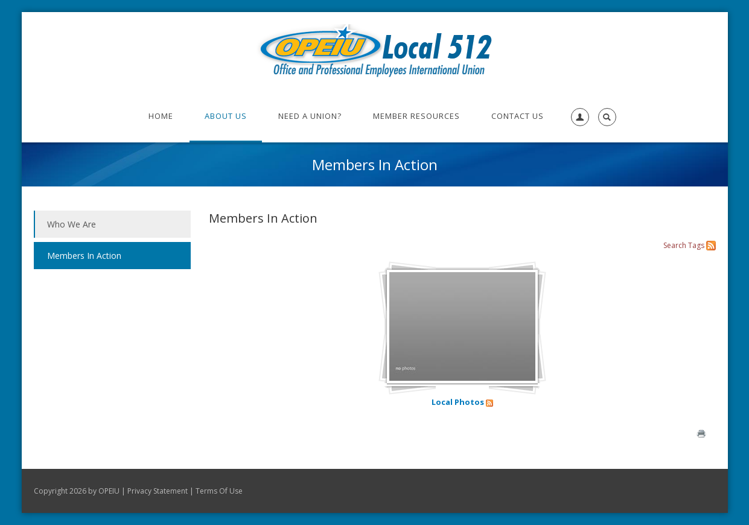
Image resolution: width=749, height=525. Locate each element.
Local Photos (458, 401)
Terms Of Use (219, 491)
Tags (696, 245)
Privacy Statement (157, 491)
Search (674, 245)
